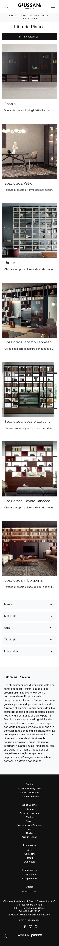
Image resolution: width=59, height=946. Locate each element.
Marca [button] (8, 605)
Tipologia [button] (10, 640)
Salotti (29, 821)
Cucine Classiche (29, 796)
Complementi (29, 878)
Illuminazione (29, 874)
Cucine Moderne (29, 792)
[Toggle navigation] (53, 6)
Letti (29, 850)
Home (11, 16)
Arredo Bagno (29, 837)
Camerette (29, 861)
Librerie (45, 16)
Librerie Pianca (29, 18)
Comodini (29, 854)
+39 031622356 (31, 911)
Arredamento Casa (27, 16)
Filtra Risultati (29, 36)
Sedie (29, 833)
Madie (29, 817)
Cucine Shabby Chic (29, 788)
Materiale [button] (10, 616)
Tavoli (29, 829)
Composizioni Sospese (29, 825)
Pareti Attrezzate (29, 813)
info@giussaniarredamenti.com (34, 914)
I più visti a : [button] (12, 651)
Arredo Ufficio (29, 891)
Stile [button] (7, 628)
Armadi (29, 858)
